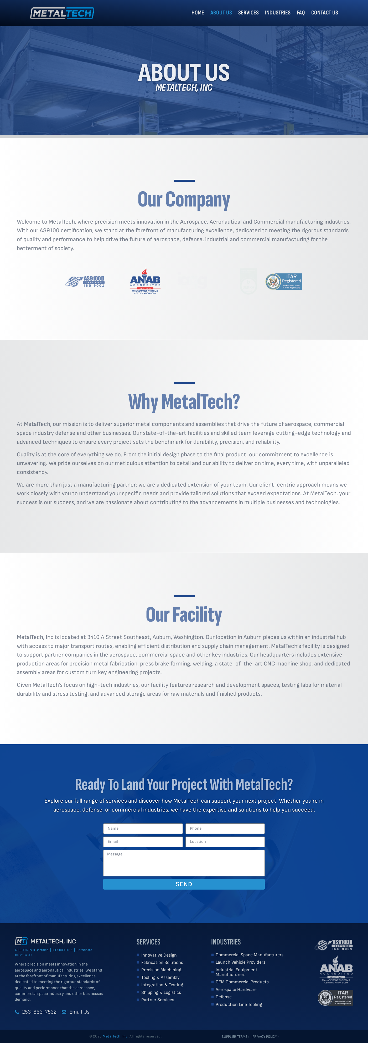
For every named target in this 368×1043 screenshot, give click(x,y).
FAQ (301, 12)
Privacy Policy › (265, 1037)
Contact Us (324, 12)
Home (197, 12)
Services (248, 12)
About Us (221, 12)
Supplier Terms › (235, 1037)
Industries (278, 12)
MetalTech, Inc (53, 941)
